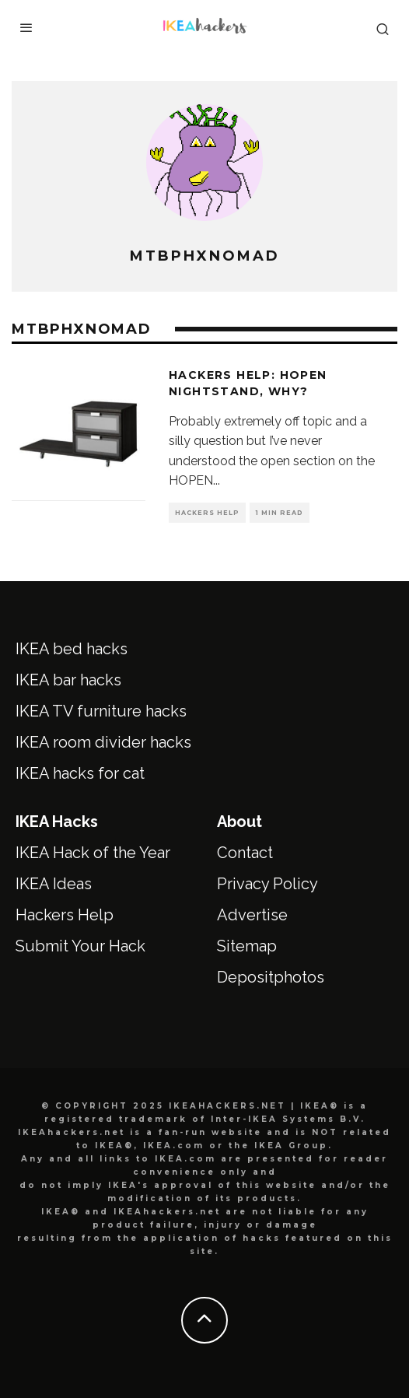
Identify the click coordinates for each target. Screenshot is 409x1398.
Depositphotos (270, 977)
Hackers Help (207, 513)
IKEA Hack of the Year (93, 852)
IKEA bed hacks (72, 648)
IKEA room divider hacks (103, 742)
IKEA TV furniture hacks (101, 711)
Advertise (252, 915)
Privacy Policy (267, 883)
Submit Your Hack (80, 946)
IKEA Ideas (54, 883)
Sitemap (247, 946)
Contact (245, 852)
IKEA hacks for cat (80, 773)
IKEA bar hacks (68, 680)
